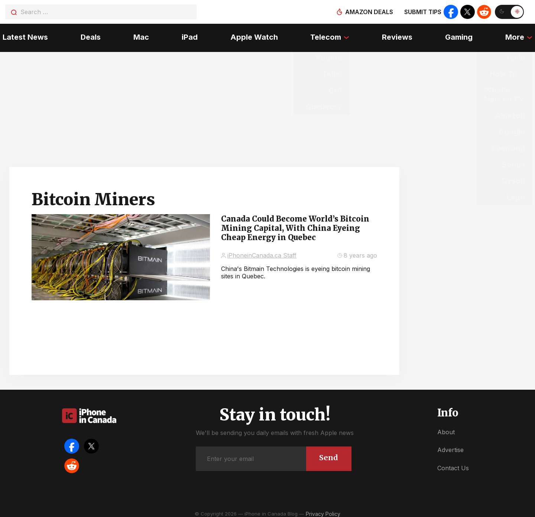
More (517, 35)
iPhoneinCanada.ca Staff (261, 251)
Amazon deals (368, 12)
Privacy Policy (323, 509)
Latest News (22, 35)
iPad (189, 35)
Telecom (326, 35)
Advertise (450, 445)
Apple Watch (254, 35)
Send (328, 453)
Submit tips (422, 12)
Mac (139, 35)
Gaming (460, 35)
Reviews (398, 35)
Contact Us (453, 463)
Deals (89, 35)
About (446, 427)
